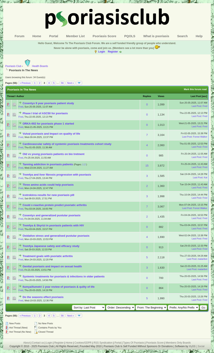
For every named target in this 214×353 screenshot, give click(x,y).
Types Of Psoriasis (133, 342)
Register (113, 51)
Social (201, 346)
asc (204, 96)
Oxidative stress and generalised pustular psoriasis (56, 235)
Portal (53, 36)
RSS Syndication (103, 342)
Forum (20, 36)
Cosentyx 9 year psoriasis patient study (48, 103)
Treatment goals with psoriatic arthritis (48, 256)
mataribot (202, 259)
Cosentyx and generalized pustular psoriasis (52, 215)
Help (199, 36)
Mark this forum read (195, 89)
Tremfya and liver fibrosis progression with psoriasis (57, 174)
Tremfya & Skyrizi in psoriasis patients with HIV (53, 225)
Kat (205, 177)
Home (37, 36)
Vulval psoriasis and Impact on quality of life (51, 133)
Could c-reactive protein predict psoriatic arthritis (55, 205)
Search (182, 36)
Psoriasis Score (104, 36)
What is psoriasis (156, 36)
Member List (75, 36)
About (26, 342)
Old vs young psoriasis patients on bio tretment (54, 154)
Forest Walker (200, 136)
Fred (20, 106)
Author (20, 96)
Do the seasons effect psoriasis (43, 297)
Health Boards (35, 66)
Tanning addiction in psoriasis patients (48, 164)
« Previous (25, 83)
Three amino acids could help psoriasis (48, 184)
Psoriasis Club (13, 66)
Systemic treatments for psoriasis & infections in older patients (64, 276)
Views (161, 96)
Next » (70, 83)
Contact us (38, 342)
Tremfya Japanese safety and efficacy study (51, 246)
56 (62, 83)
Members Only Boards (178, 342)
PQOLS (129, 36)
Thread (11, 96)
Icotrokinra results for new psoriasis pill (48, 195)
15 (146, 165)
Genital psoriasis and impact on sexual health (52, 266)
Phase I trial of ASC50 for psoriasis (45, 113)
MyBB (192, 346)
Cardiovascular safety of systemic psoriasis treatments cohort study (67, 144)
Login (101, 51)
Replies (147, 96)
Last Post (196, 96)
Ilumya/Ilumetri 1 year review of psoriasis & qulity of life (59, 286)
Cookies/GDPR (82, 342)
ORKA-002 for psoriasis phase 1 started (48, 123)
